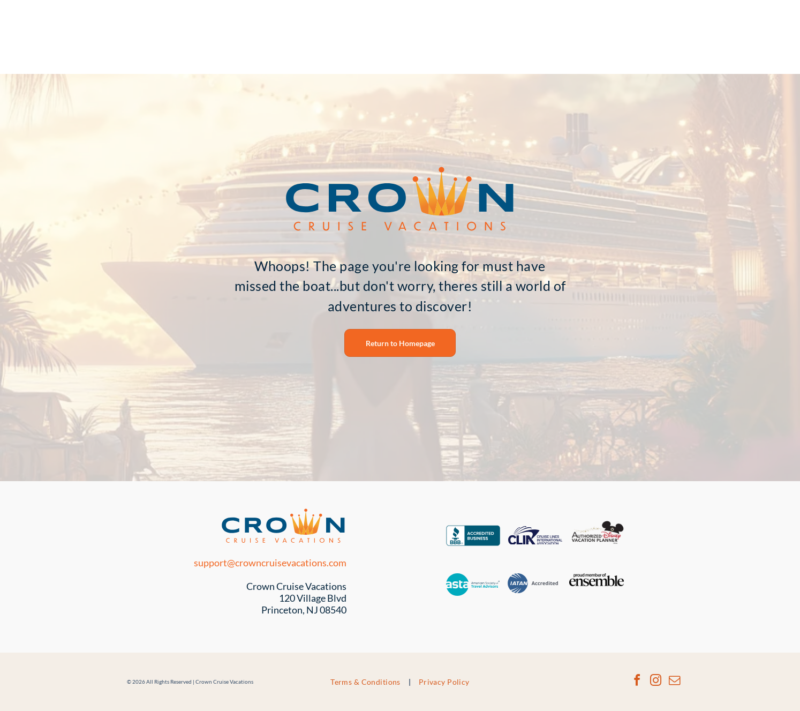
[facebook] (636, 682)
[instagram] (655, 682)
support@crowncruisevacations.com (270, 562)
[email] (674, 682)
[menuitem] (366, 682)
